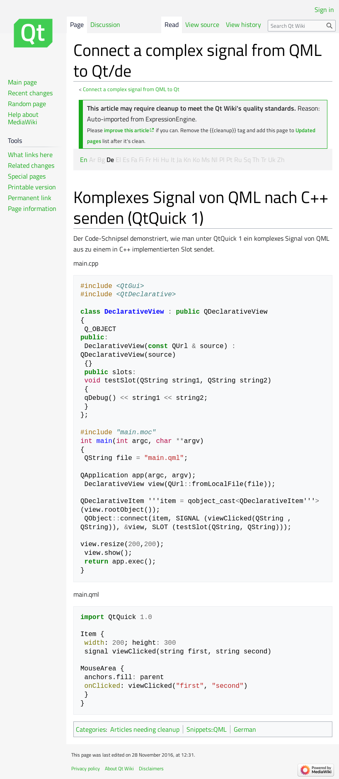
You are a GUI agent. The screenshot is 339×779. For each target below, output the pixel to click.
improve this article (126, 130)
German (245, 729)
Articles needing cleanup (144, 729)
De (110, 160)
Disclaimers (151, 768)
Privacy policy (85, 768)
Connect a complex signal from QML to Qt (131, 89)
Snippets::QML (206, 729)
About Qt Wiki (119, 768)
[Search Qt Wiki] (302, 25)
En (83, 160)
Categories (91, 729)
